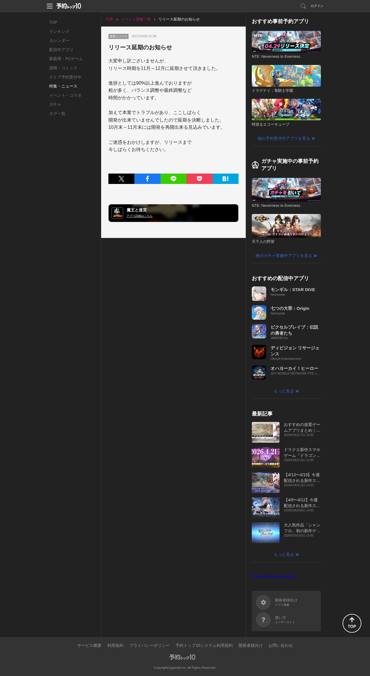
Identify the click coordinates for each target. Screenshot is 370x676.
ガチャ (55, 104)
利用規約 (115, 645)
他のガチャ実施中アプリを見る (284, 255)
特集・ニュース (63, 86)
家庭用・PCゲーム (66, 58)
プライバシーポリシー (149, 645)
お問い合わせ (281, 645)
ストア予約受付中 (65, 77)
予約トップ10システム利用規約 (204, 645)
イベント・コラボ (65, 95)
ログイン (317, 6)
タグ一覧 (57, 113)
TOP (53, 22)
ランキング (59, 31)
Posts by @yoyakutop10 (273, 576)
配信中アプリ (61, 49)
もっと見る (284, 391)
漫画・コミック (63, 68)
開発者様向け (250, 645)
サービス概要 (89, 645)
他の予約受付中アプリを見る (284, 138)
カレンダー (59, 40)
